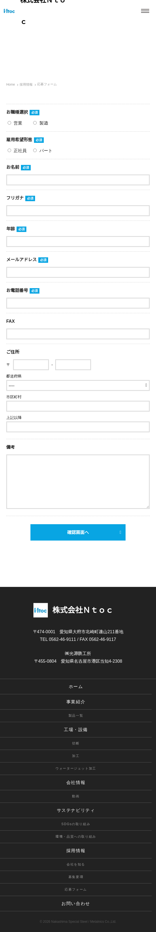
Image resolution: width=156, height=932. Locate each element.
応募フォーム (76, 889)
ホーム (76, 686)
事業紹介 (75, 701)
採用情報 (75, 850)
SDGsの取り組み (75, 824)
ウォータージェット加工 (75, 768)
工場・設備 (76, 729)
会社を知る (76, 864)
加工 (75, 756)
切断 (75, 743)
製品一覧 (75, 715)
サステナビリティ (76, 810)
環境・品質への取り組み (75, 837)
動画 (75, 796)
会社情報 (75, 782)
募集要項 (75, 877)
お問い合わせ (75, 903)
